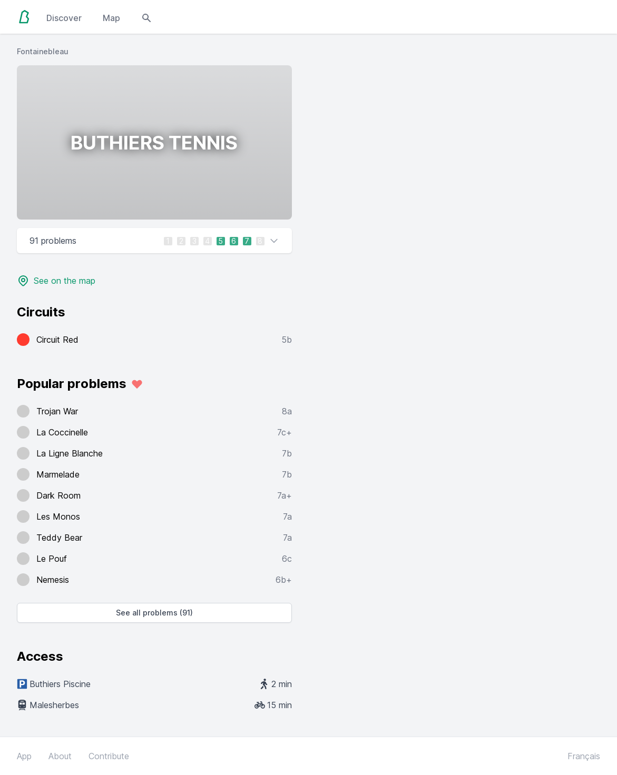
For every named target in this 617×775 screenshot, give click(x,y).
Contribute (109, 756)
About (60, 756)
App (24, 756)
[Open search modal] (146, 17)
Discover (64, 18)
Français (583, 756)
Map (111, 18)
